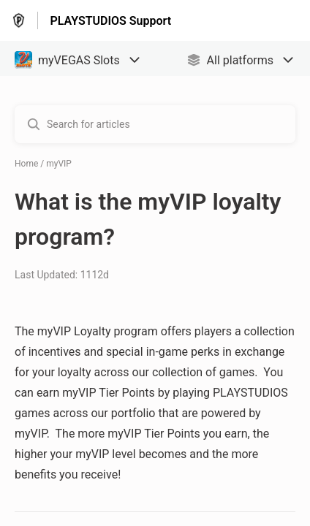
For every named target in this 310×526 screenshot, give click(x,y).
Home (26, 164)
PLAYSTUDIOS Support (110, 21)
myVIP (59, 164)
